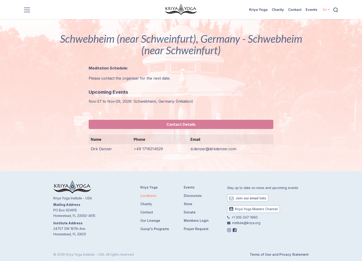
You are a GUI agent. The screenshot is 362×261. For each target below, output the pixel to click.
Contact (295, 9)
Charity (278, 9)
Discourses (193, 196)
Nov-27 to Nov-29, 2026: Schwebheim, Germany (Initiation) (141, 101)
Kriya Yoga (258, 9)
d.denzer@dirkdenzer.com (213, 149)
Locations (148, 196)
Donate (190, 212)
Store (188, 204)
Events (311, 9)
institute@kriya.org (246, 223)
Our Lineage (150, 220)
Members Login (196, 220)
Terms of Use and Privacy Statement (279, 254)
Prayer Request (196, 229)
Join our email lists (247, 198)
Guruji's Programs (154, 229)
